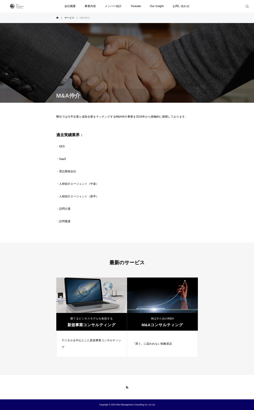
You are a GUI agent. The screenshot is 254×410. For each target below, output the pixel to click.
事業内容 (90, 6)
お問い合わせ (181, 6)
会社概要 (70, 6)
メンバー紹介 (113, 6)
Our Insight (157, 6)
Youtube (136, 6)
